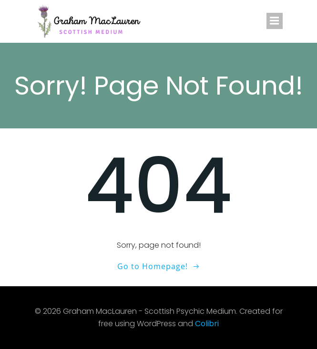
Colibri (207, 323)
